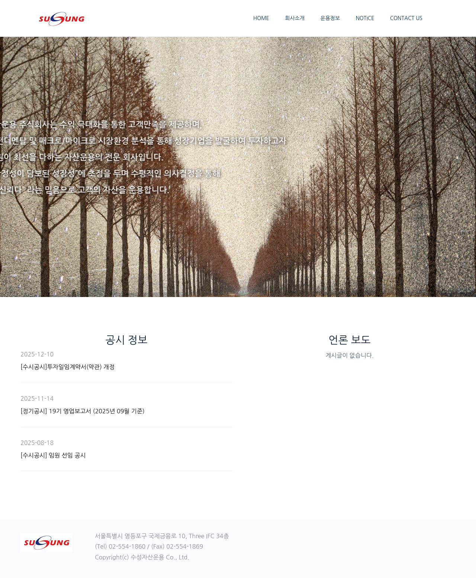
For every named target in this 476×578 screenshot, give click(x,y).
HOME (261, 18)
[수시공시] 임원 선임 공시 (53, 455)
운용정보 (330, 18)
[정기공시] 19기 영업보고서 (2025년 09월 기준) (82, 411)
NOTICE (365, 18)
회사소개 (295, 18)
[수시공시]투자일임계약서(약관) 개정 (67, 367)
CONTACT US (406, 18)
